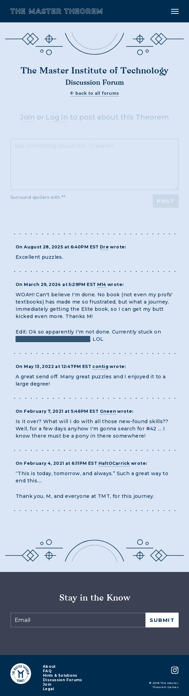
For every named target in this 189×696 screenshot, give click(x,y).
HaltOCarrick (114, 463)
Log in (57, 117)
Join (27, 117)
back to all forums (94, 93)
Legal (48, 689)
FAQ (47, 671)
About (49, 667)
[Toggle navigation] (175, 11)
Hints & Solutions (60, 676)
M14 (101, 284)
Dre (104, 246)
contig (100, 366)
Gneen (108, 411)
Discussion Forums (62, 680)
